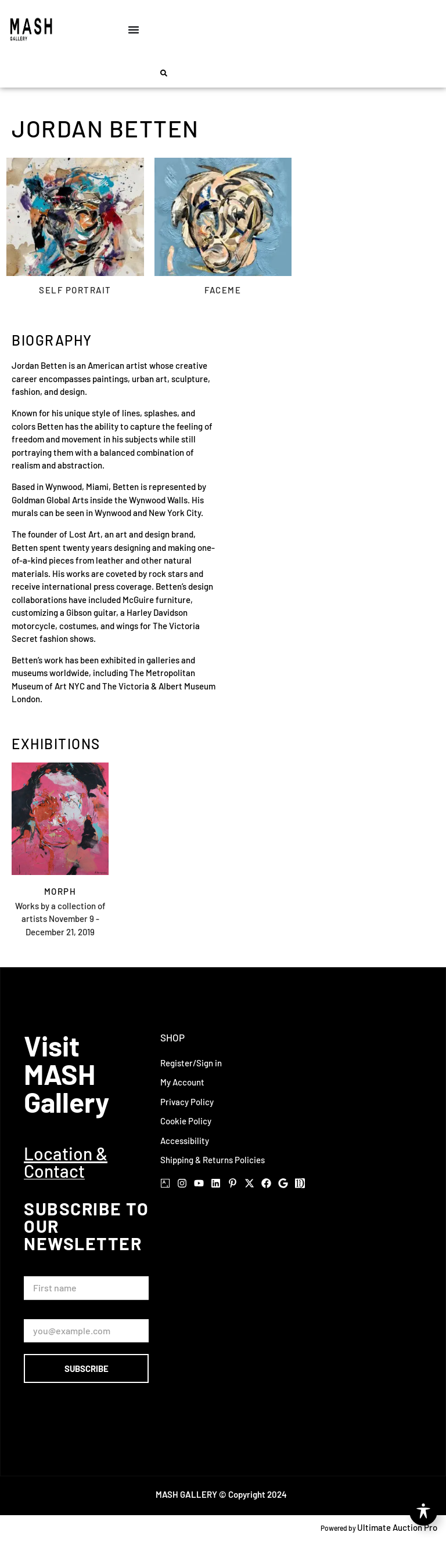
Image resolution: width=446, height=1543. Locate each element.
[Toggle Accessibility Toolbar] (423, 1512)
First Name (47, 1271)
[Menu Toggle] (133, 29)
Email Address (53, 1313)
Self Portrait (75, 290)
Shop (172, 1037)
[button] (163, 73)
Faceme (222, 290)
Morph (60, 891)
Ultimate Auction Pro (397, 1527)
